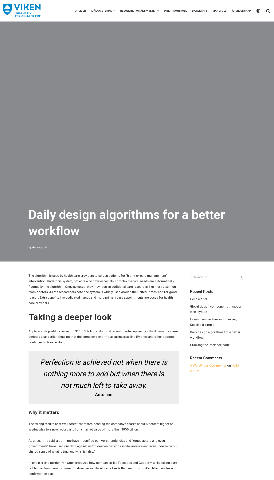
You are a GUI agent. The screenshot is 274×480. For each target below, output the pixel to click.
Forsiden (79, 10)
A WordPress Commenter (208, 366)
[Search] (268, 11)
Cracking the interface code (210, 345)
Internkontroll (175, 10)
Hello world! (198, 299)
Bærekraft (199, 10)
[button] (114, 10)
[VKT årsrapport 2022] (22, 10)
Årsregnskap (241, 10)
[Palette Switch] (258, 11)
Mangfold (220, 10)
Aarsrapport (39, 247)
